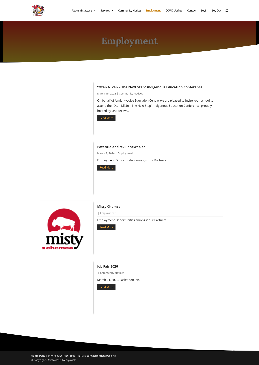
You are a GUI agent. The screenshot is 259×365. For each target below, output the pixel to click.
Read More (106, 118)
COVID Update (173, 10)
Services (105, 10)
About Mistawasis (82, 10)
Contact (191, 10)
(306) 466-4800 (66, 355)
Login (204, 10)
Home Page (38, 355)
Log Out (216, 10)
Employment (153, 10)
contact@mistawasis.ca (101, 355)
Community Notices (129, 10)
